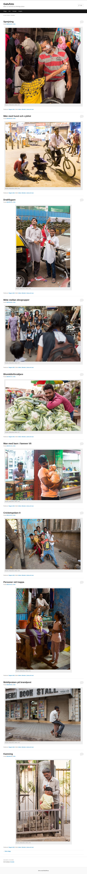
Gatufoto (8, 4)
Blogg (5, 11)
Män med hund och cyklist (17, 116)
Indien (19, 109)
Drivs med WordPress (43, 870)
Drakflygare (9, 199)
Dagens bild (12, 109)
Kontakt (14, 11)
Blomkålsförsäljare (13, 374)
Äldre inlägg (7, 851)
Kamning (8, 754)
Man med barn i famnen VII (17, 443)
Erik (14, 24)
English (20, 11)
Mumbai (24, 109)
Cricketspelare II (11, 513)
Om (9, 11)
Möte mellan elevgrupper (16, 300)
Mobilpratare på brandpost (17, 682)
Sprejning (8, 21)
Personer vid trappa (13, 582)
